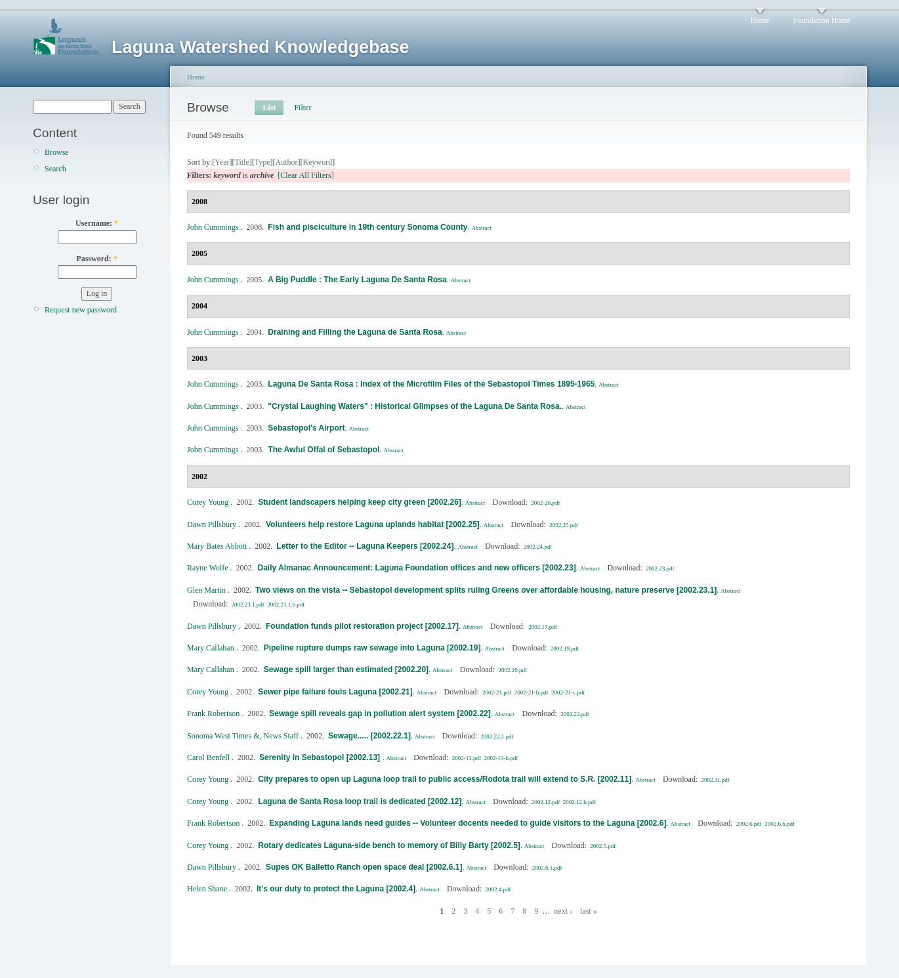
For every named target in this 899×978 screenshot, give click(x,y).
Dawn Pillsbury (211, 524)
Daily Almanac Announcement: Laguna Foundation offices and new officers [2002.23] (416, 567)
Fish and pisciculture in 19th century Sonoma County (367, 227)
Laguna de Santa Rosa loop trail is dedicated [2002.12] (359, 801)
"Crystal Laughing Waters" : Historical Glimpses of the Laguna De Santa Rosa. (415, 406)
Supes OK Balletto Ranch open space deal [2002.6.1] (364, 867)
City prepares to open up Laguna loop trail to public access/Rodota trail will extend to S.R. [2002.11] (444, 779)
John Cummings (212, 227)
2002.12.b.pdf (579, 802)
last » (588, 911)
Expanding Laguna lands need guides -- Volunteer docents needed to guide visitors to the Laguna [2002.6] (467, 823)
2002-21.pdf (496, 692)
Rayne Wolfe (207, 567)
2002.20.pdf (512, 670)
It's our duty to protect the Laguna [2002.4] (336, 888)
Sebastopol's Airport (306, 428)
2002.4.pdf (498, 889)
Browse (57, 152)
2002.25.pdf (563, 525)
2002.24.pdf (538, 546)
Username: (96, 223)
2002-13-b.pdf (501, 758)
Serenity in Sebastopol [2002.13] (320, 757)
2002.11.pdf (715, 779)
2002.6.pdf (749, 823)
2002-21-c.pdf (568, 692)
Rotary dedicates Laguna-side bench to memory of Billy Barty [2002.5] (389, 845)
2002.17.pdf (542, 627)
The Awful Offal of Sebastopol (323, 449)
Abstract (481, 227)
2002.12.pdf (546, 802)
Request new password (81, 309)
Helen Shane (207, 888)
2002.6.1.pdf (547, 867)
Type (262, 162)
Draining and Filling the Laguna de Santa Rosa (355, 332)
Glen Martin (206, 590)
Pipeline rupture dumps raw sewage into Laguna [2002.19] (372, 647)
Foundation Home (821, 20)
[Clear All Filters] (305, 175)
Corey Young (207, 502)
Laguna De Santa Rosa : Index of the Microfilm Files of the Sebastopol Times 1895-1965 (431, 384)
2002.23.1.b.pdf (285, 604)
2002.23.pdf (660, 568)
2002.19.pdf (565, 648)
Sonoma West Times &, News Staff (243, 735)
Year (222, 162)
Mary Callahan (210, 647)
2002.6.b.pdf (779, 823)
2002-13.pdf (466, 758)
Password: (96, 258)
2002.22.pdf (574, 714)
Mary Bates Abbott (217, 546)
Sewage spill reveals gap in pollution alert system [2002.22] (379, 713)
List (269, 107)
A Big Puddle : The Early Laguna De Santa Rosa (357, 279)
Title (241, 162)
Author (287, 162)
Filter (302, 107)
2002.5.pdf (603, 846)
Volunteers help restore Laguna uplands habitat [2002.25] (373, 524)
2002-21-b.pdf (531, 692)
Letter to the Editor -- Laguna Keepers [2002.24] (364, 546)
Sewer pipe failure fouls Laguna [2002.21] (335, 691)
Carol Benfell (208, 757)
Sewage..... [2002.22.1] (369, 735)
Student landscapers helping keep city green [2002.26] (359, 502)
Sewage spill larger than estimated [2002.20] (346, 669)
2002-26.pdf (545, 503)
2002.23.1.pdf (248, 604)
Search (55, 168)
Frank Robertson (213, 713)
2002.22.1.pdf (496, 736)
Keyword (318, 162)
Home (760, 20)
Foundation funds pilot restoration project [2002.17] (362, 626)
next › (563, 911)
